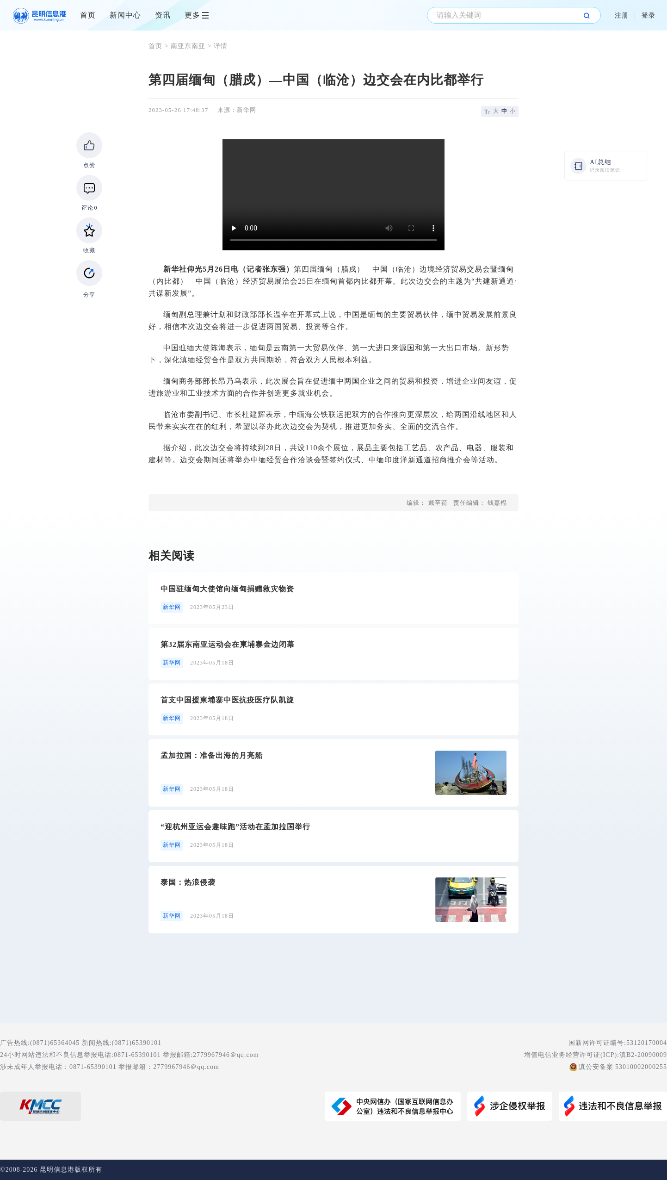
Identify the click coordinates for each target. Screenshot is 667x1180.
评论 (89, 208)
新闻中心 (125, 15)
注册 (622, 15)
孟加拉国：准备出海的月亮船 (212, 755)
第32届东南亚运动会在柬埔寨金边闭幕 (228, 644)
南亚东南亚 (188, 46)
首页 (88, 15)
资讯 (163, 15)
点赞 (89, 165)
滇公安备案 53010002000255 (623, 1066)
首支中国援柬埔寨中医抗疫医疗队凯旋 (227, 700)
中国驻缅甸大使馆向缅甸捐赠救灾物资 (227, 589)
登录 (648, 15)
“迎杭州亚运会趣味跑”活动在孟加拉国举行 (235, 827)
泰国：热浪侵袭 (188, 882)
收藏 (89, 250)
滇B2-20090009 (643, 1054)
